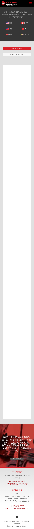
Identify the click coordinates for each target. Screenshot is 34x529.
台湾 (9, 29)
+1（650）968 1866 (17, 481)
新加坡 (9, 35)
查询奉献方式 (17, 459)
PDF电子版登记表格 (16, 55)
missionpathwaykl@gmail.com (17, 508)
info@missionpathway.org (17, 484)
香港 (25, 29)
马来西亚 (25, 35)
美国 (9, 23)
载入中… (17, 241)
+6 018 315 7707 (17, 506)
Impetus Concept (21, 526)
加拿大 (24, 23)
